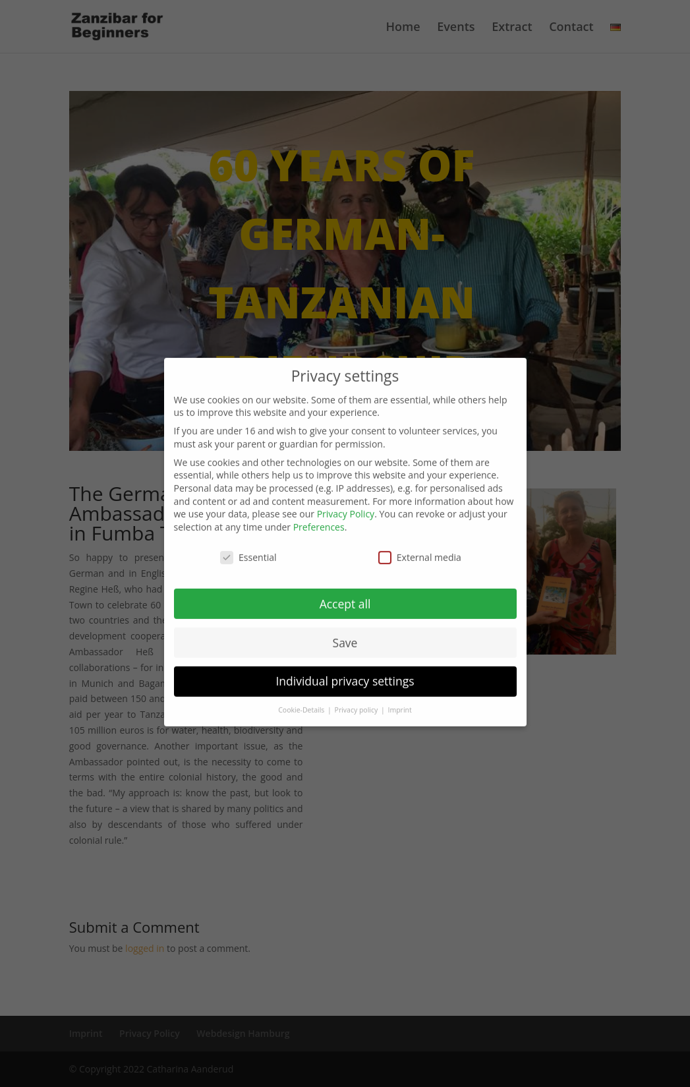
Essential (248, 546)
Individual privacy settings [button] (344, 670)
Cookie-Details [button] (302, 698)
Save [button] (345, 631)
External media (419, 546)
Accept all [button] (345, 593)
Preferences (319, 516)
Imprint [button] (400, 698)
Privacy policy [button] (357, 698)
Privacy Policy (345, 502)
